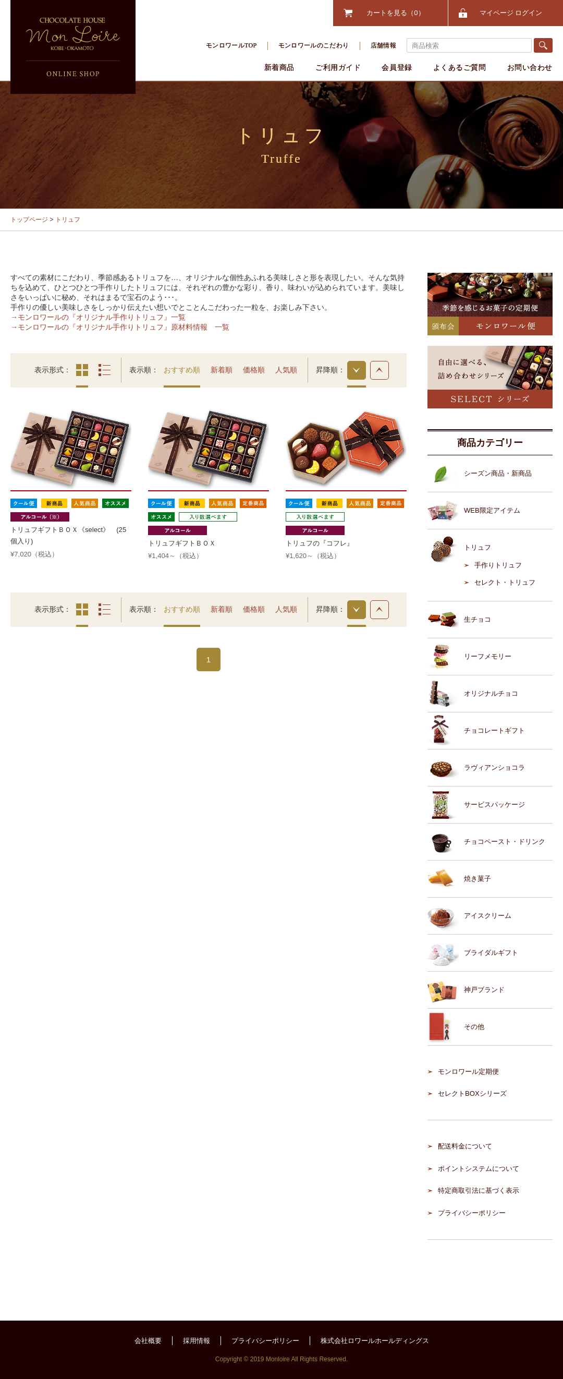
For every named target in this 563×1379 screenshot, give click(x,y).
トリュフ (67, 219)
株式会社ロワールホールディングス (375, 1341)
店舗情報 (383, 45)
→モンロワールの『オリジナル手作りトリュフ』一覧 (98, 317)
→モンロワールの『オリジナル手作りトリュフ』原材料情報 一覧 (119, 327)
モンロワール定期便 (468, 1071)
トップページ (29, 219)
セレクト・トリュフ (504, 582)
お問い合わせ (530, 67)
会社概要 (148, 1341)
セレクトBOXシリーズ (472, 1093)
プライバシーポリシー (472, 1213)
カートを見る (395, 13)
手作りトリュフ (498, 565)
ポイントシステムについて (478, 1168)
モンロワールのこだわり (313, 45)
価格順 (254, 370)
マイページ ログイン (511, 13)
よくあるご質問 (459, 67)
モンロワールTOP (231, 45)
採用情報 (196, 1341)
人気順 (286, 370)
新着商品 (279, 67)
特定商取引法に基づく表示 (478, 1190)
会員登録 (397, 67)
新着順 (221, 370)
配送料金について (465, 1146)
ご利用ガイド (338, 67)
